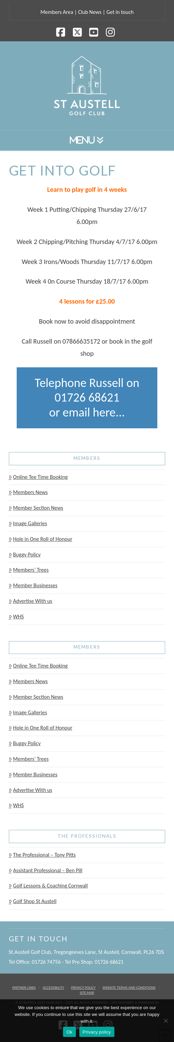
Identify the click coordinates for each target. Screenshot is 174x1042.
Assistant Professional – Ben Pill (45, 870)
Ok (69, 1032)
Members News (28, 492)
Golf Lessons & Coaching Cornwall (48, 885)
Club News (89, 12)
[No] (165, 1020)
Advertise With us (30, 601)
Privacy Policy (83, 987)
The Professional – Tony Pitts (42, 855)
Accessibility (53, 987)
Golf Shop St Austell (33, 901)
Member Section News (36, 508)
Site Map (87, 992)
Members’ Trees (29, 570)
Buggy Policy (25, 554)
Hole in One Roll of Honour (41, 539)
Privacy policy (97, 1032)
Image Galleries (28, 523)
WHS (16, 616)
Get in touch (119, 12)
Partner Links (24, 987)
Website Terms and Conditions (129, 987)
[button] (87, 140)
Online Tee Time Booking (38, 477)
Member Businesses (33, 585)
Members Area (57, 12)
